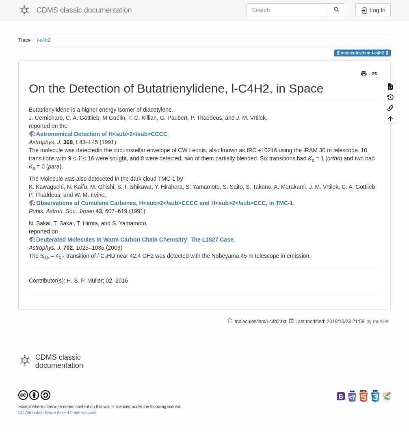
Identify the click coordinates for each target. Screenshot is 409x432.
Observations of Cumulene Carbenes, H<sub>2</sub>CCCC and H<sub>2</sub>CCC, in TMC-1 (164, 203)
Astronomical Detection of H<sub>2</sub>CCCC (101, 134)
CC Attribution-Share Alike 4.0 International (57, 412)
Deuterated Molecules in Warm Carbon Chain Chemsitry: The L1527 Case (135, 239)
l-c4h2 (43, 40)
